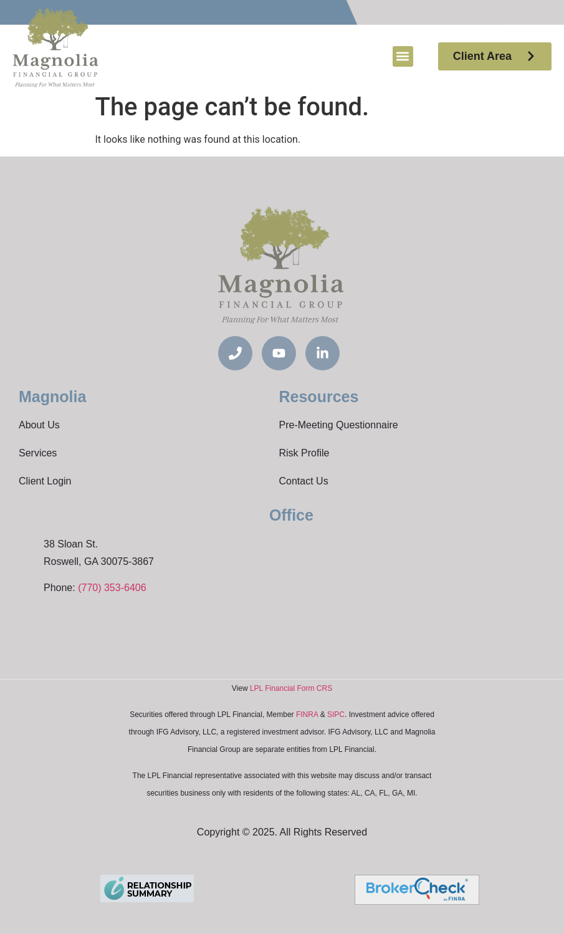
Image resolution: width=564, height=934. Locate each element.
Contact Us (303, 481)
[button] (403, 56)
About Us (39, 425)
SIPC (336, 714)
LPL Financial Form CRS (291, 688)
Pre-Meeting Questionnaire (338, 425)
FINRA (307, 714)
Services (38, 453)
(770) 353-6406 (112, 587)
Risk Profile (304, 453)
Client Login (45, 481)
